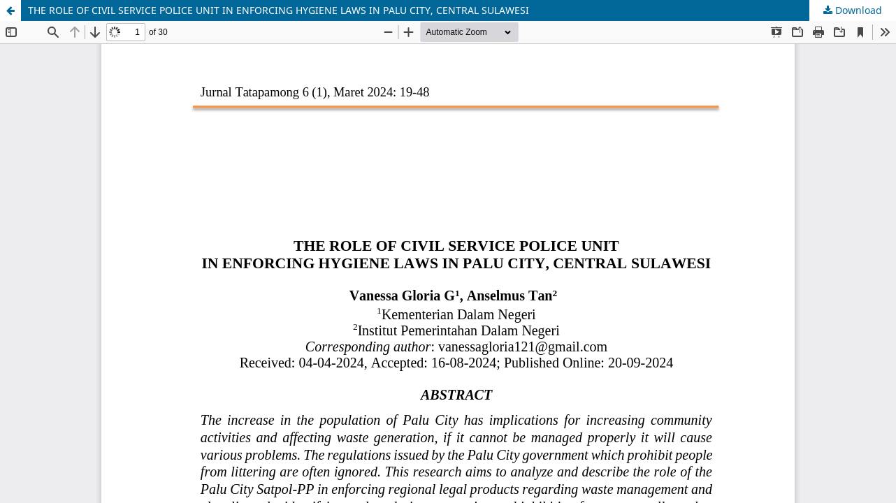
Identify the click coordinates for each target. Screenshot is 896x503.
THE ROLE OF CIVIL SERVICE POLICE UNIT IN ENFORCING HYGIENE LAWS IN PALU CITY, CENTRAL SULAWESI (278, 10)
